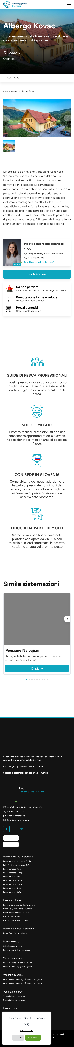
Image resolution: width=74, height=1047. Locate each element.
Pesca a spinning (12, 900)
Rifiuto (18, 1037)
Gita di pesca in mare (12, 946)
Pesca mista (10, 1008)
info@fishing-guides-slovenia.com (43, 253)
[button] (26, 679)
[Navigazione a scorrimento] (69, 4)
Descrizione (12, 77)
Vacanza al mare (12, 958)
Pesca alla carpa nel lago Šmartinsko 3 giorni (22, 983)
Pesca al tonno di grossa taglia (16, 950)
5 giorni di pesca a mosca (14, 1000)
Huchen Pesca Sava (11, 916)
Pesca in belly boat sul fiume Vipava (19, 905)
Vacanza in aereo (13, 991)
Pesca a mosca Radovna (13, 876)
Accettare (33, 1037)
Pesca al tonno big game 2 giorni (17, 966)
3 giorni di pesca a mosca (14, 996)
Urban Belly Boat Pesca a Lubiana (17, 909)
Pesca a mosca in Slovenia (18, 856)
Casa (5, 91)
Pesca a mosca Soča (12, 892)
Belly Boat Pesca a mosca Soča (16, 865)
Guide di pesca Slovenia (31, 766)
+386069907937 (34, 258)
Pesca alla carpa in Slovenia (19, 928)
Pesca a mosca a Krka (12, 880)
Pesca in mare (11, 941)
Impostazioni (26, 1030)
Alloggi (14, 91)
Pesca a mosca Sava (12, 869)
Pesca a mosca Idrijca (12, 884)
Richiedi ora (37, 274)
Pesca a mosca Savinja (13, 873)
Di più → (37, 668)
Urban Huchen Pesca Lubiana (16, 912)
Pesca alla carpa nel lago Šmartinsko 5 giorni (22, 979)
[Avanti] (67, 619)
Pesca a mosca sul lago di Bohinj (17, 861)
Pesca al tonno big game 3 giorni (17, 963)
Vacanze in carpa (13, 974)
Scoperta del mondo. (37, 772)
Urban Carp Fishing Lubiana (15, 933)
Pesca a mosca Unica (12, 888)
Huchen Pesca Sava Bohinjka (15, 920)
